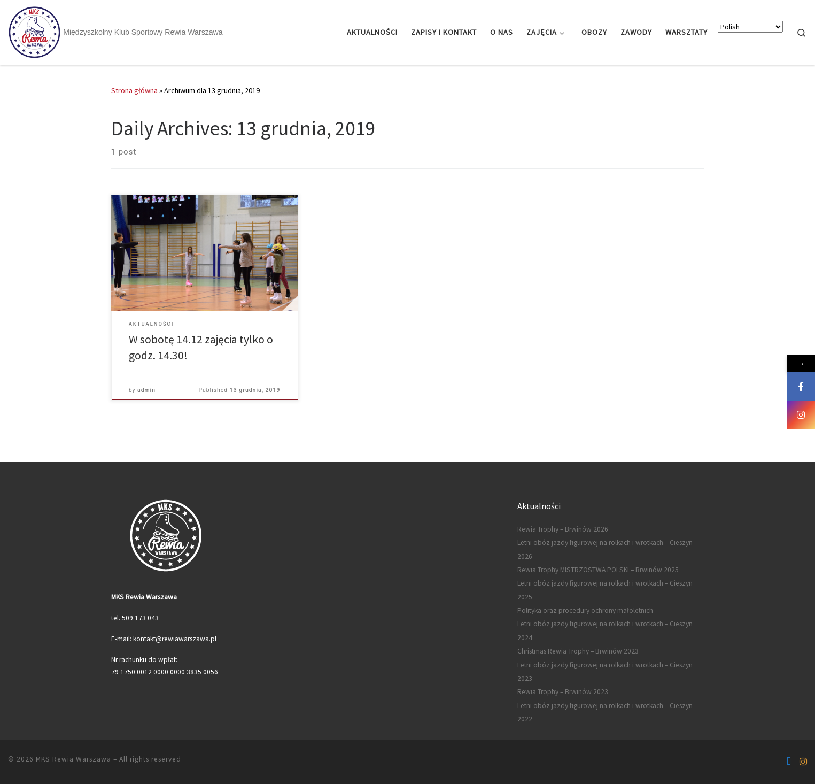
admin (146, 390)
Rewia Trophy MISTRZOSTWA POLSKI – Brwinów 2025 (598, 569)
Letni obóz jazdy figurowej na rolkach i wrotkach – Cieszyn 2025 (605, 590)
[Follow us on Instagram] (803, 761)
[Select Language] (750, 27)
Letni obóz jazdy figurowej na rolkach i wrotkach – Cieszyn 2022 (605, 712)
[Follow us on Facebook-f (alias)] (789, 761)
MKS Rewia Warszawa (73, 759)
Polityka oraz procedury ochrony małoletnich (585, 610)
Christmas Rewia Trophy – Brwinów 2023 (578, 651)
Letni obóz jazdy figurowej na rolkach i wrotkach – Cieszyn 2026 (605, 549)
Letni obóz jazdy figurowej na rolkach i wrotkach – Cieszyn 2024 (605, 630)
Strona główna (134, 90)
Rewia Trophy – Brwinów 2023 (562, 691)
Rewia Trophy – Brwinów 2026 (562, 529)
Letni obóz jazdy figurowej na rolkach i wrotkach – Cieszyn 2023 (605, 671)
